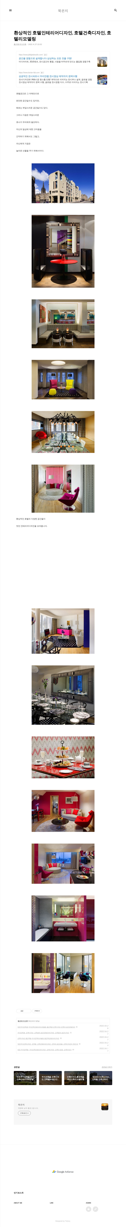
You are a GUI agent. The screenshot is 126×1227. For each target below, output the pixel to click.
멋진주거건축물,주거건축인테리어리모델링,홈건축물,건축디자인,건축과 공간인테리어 (46, 1027)
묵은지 (21, 1104)
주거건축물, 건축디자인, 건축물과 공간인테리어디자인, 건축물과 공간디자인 (43, 1033)
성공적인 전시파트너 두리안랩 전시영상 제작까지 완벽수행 (48, 76)
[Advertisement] (63, 549)
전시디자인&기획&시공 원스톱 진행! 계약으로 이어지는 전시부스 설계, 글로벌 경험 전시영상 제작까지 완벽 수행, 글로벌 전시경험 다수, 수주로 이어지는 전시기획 (55, 80)
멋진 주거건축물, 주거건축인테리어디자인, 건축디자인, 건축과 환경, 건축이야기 (44, 1050)
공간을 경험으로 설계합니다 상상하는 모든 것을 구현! (45, 58)
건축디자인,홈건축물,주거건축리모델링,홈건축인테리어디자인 (38, 1038)
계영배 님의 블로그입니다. (28, 1108)
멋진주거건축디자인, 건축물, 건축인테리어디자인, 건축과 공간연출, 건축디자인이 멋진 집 (48, 1044)
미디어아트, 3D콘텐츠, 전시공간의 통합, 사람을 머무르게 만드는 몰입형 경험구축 (54, 62)
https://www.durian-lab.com (29, 73)
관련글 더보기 (107, 1067)
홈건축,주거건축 (22, 1021)
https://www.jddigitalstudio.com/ (31, 55)
